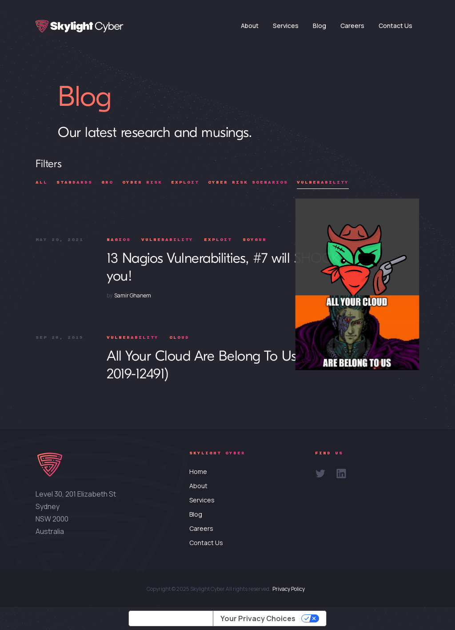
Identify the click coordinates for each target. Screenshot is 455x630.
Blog (319, 25)
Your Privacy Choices (257, 618)
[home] (80, 26)
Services (286, 25)
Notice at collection (171, 618)
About (250, 25)
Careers (352, 25)
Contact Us (395, 25)
